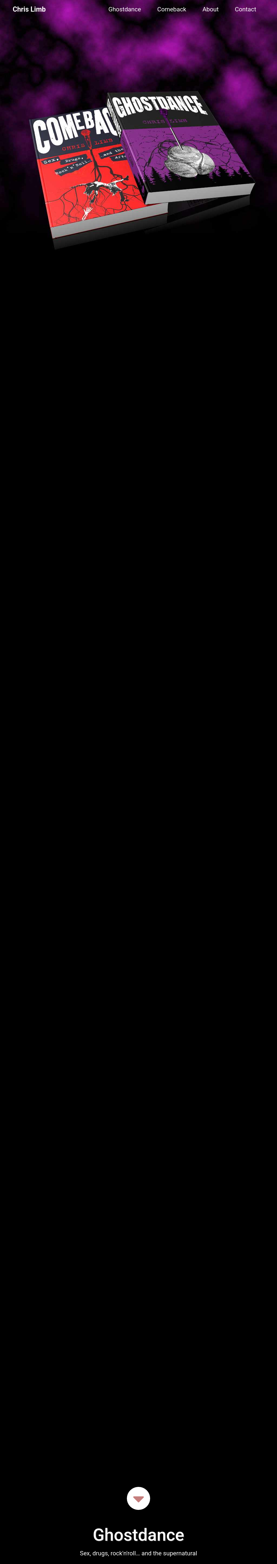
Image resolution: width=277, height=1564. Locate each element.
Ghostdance (124, 9)
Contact (245, 9)
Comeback (171, 9)
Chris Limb (29, 9)
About (210, 9)
